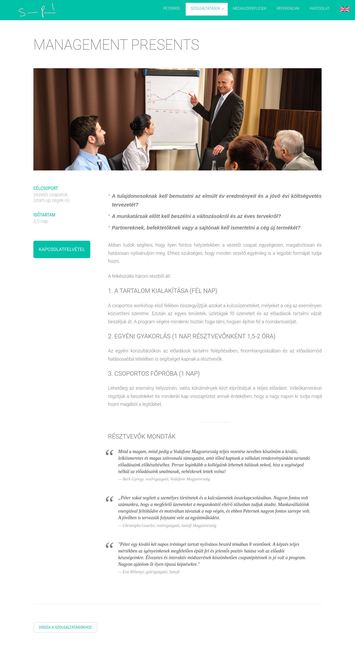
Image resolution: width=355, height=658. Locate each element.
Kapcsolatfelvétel (62, 249)
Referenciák (288, 8)
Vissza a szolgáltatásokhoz (65, 627)
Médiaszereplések (250, 8)
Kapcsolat (319, 8)
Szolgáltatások (205, 8)
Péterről (172, 8)
